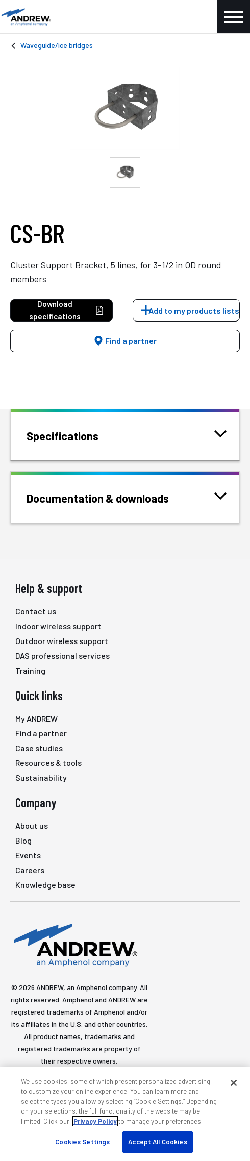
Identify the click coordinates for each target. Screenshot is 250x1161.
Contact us (35, 611)
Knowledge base (45, 885)
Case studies (39, 748)
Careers (29, 870)
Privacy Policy (95, 1121)
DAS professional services (62, 655)
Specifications (75, 435)
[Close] (233, 1083)
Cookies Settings (82, 1142)
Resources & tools (48, 763)
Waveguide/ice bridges (56, 45)
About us (31, 825)
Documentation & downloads (110, 497)
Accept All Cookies (157, 1142)
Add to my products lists (193, 310)
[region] (125, 1114)
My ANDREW (36, 718)
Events (28, 855)
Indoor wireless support (58, 626)
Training (30, 670)
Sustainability (41, 777)
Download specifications (66, 310)
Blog (23, 840)
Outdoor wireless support (61, 641)
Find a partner (125, 340)
